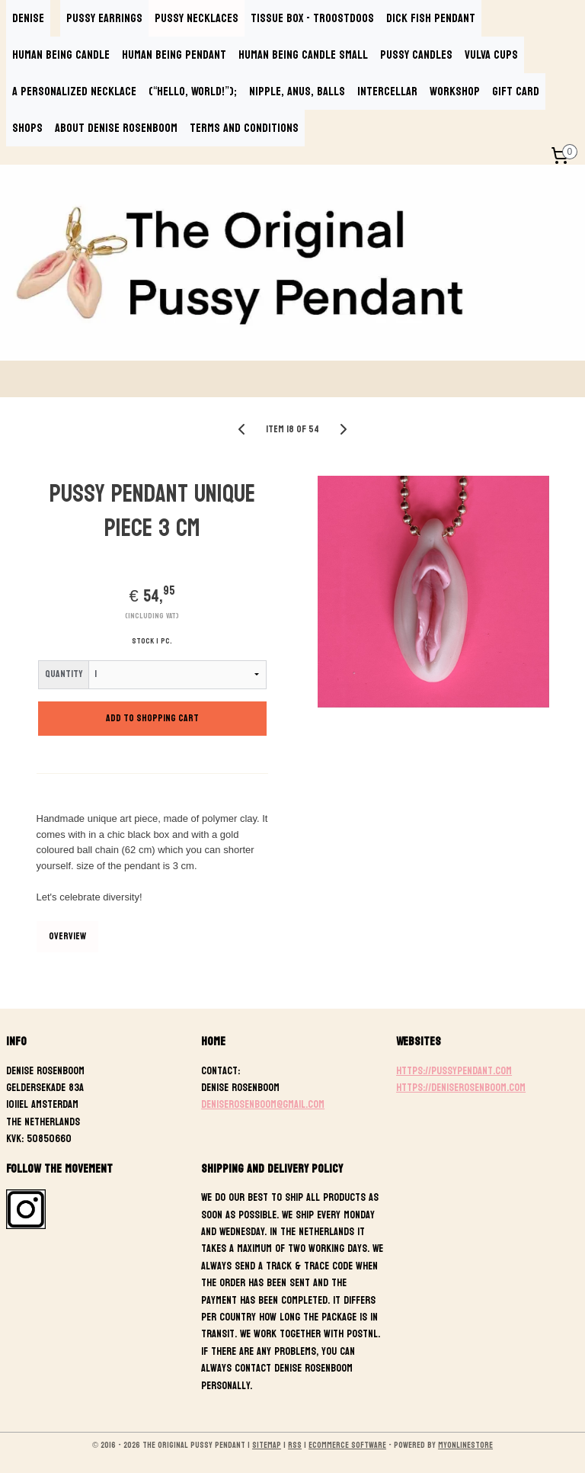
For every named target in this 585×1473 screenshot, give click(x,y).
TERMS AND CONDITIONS (244, 128)
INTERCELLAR (387, 91)
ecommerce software (347, 1445)
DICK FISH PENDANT (430, 18)
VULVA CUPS (491, 54)
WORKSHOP (455, 91)
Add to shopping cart (152, 718)
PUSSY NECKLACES (196, 18)
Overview (67, 935)
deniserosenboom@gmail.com (262, 1104)
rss (295, 1445)
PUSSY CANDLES (416, 54)
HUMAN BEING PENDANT (174, 54)
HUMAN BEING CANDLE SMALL (303, 54)
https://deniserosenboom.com (461, 1087)
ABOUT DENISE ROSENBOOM (116, 128)
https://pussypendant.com (454, 1070)
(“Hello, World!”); (193, 91)
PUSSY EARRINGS (104, 18)
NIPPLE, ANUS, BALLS (297, 91)
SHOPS (27, 128)
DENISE (28, 18)
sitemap (266, 1445)
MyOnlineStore (465, 1445)
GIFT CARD (515, 91)
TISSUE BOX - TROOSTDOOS (312, 18)
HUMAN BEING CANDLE (61, 54)
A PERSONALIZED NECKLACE (74, 91)
